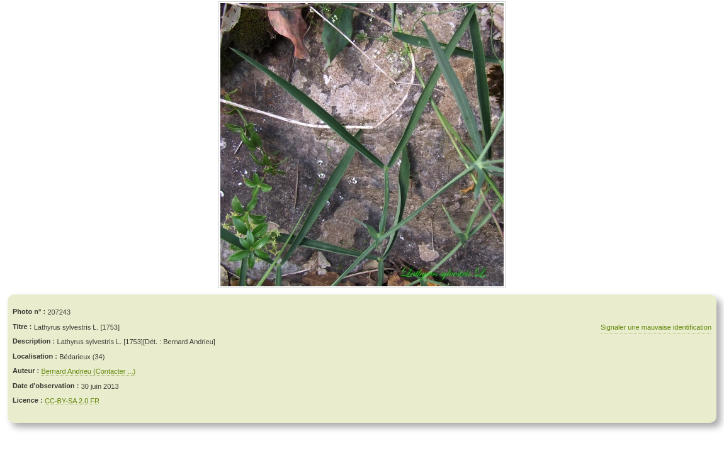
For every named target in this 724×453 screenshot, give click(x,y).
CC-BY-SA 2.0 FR (72, 401)
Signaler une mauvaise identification (656, 327)
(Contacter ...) (114, 371)
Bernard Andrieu (67, 371)
